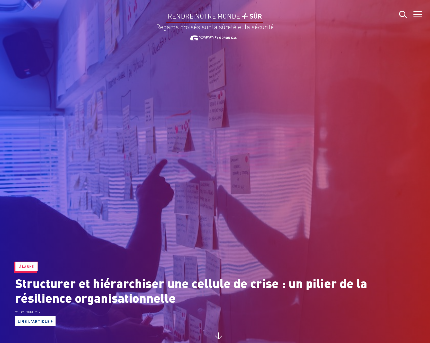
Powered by (213, 38)
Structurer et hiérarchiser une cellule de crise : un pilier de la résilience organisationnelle (191, 290)
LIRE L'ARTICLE (36, 321)
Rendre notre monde (215, 16)
